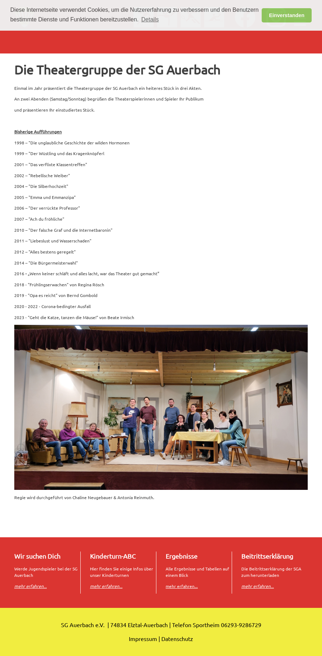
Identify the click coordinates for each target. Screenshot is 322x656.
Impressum (143, 638)
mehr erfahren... (182, 586)
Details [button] (150, 19)
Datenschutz (177, 638)
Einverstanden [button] (287, 15)
